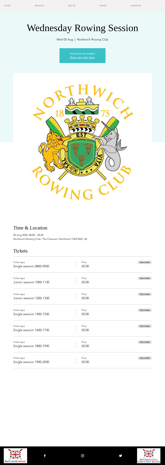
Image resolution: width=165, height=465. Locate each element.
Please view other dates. (82, 57)
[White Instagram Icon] (83, 456)
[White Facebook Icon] (45, 456)
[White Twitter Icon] (120, 456)
